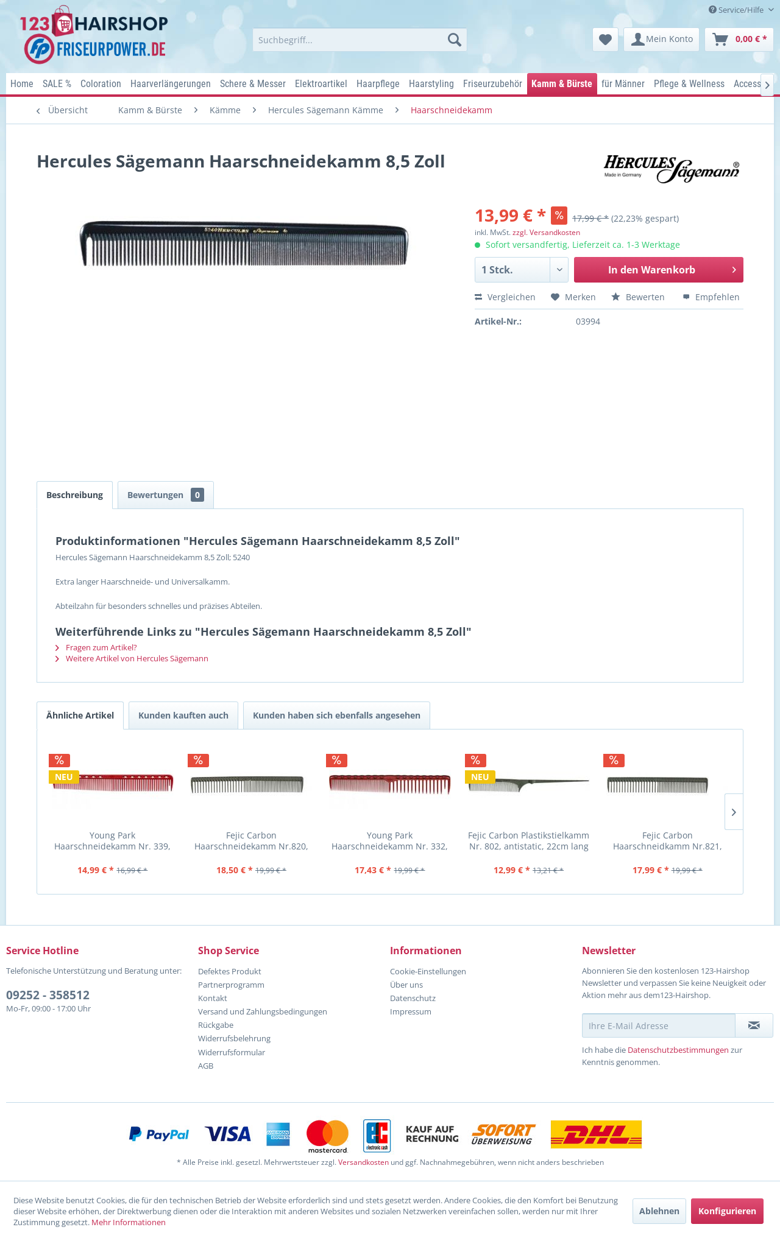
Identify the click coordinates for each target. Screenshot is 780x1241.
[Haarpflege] (378, 83)
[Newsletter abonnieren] (754, 1025)
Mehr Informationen (128, 1222)
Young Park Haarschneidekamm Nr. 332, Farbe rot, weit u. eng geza (390, 840)
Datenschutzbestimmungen (678, 1049)
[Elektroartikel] (321, 83)
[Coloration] (101, 83)
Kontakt (212, 998)
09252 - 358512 (48, 995)
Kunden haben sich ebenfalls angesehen (336, 715)
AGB (205, 1065)
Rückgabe (215, 1024)
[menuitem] (359, 39)
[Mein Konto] (661, 39)
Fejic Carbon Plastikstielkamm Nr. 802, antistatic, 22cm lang (528, 840)
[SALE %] (57, 83)
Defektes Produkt (229, 971)
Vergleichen (505, 297)
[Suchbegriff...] (359, 39)
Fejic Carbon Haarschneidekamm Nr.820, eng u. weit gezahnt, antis (251, 840)
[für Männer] (623, 83)
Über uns (406, 984)
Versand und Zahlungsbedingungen (262, 1011)
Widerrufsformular (231, 1052)
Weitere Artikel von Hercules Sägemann (131, 658)
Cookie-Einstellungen (428, 971)
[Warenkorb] (739, 39)
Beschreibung (74, 495)
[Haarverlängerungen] (171, 83)
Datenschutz (413, 998)
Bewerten (639, 297)
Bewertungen (165, 495)
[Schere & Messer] (253, 83)
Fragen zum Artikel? (96, 647)
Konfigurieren (727, 1211)
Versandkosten (363, 1162)
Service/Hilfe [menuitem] (737, 9)
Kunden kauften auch (183, 715)
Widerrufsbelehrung (234, 1038)
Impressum (410, 1011)
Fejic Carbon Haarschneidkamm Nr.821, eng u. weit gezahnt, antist (667, 840)
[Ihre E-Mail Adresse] (659, 1025)
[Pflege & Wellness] (689, 83)
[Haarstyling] (432, 83)
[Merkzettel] (605, 39)
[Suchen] (454, 39)
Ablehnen (659, 1211)
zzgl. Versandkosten (546, 232)
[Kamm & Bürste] (562, 83)
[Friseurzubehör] (493, 83)
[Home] (22, 83)
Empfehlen (711, 297)
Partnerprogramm (231, 984)
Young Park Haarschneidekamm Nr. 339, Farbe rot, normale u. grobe (112, 840)
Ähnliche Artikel (80, 715)
